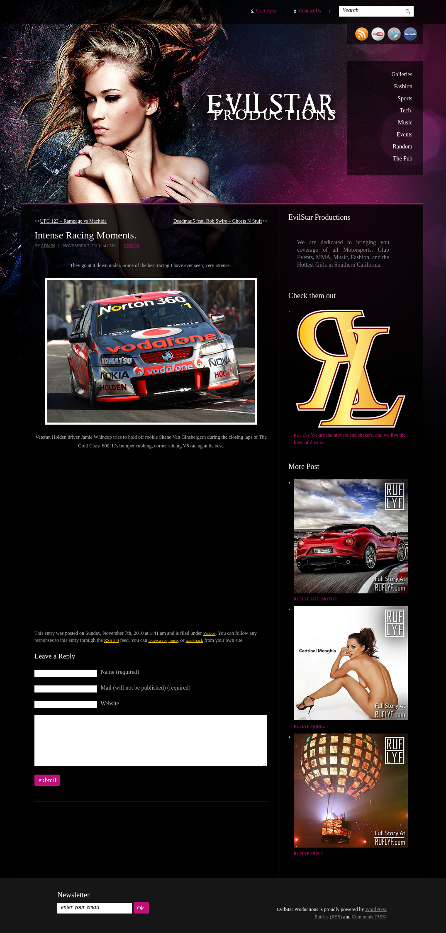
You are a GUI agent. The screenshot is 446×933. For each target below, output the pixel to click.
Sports (404, 98)
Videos (131, 245)
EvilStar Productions (273, 108)
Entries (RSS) (328, 917)
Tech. (406, 110)
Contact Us (310, 11)
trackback (194, 640)
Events (404, 134)
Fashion (403, 86)
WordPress (376, 909)
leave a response (163, 640)
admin (48, 245)
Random (402, 146)
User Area (266, 11)
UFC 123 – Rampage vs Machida (73, 221)
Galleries (401, 74)
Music (405, 122)
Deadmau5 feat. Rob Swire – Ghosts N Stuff (217, 221)
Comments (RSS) (369, 917)
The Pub (402, 159)
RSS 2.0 (111, 640)
